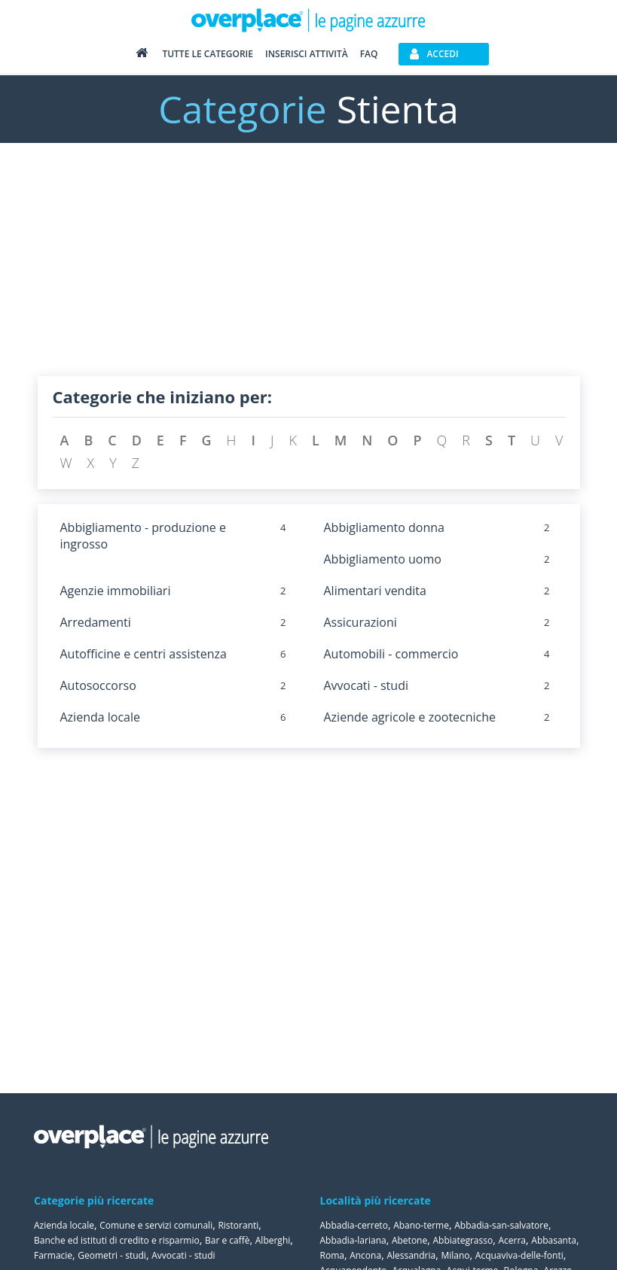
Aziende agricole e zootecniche (410, 717)
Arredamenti (95, 622)
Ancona (365, 1255)
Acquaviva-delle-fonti (519, 1255)
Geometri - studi (112, 1255)
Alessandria (410, 1255)
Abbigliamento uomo (382, 559)
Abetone (409, 1240)
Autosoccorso (98, 685)
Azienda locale (100, 717)
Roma (332, 1255)
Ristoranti (238, 1225)
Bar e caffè (227, 1240)
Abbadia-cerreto (354, 1225)
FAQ (369, 53)
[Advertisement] (309, 271)
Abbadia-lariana (353, 1240)
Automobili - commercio (391, 654)
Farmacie (53, 1255)
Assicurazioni (360, 622)
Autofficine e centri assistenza (143, 654)
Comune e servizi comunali (155, 1225)
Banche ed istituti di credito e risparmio (117, 1240)
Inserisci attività (306, 53)
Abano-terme (421, 1225)
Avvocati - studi (366, 685)
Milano (455, 1255)
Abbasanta (553, 1240)
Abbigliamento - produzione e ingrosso (143, 535)
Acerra (512, 1240)
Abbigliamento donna (384, 527)
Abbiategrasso (462, 1240)
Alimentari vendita (375, 590)
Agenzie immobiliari (115, 590)
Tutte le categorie (207, 53)
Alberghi (273, 1240)
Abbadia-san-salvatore (501, 1225)
